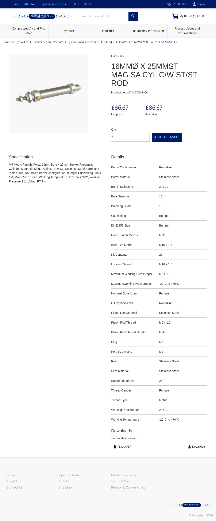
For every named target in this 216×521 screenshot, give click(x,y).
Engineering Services (53, 4)
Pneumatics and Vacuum (147, 31)
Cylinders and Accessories (84, 42)
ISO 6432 (109, 42)
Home (15, 4)
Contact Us (14, 487)
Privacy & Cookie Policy (128, 487)
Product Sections (123, 475)
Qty (113, 129)
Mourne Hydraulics (17, 42)
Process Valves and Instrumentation (187, 31)
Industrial (108, 31)
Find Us (64, 481)
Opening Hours (70, 475)
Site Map (65, 487)
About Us (13, 481)
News (87, 4)
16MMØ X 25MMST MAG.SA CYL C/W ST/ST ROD (148, 42)
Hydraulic (68, 31)
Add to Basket (167, 137)
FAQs (75, 4)
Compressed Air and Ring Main (28, 31)
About (29, 4)
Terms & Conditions (125, 481)
